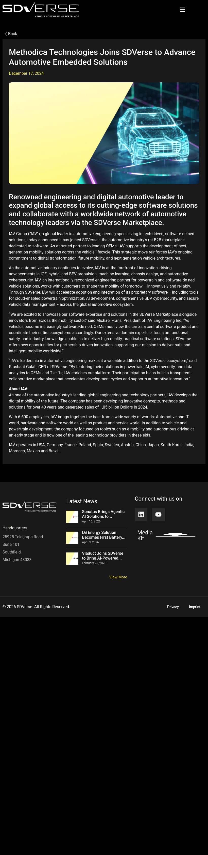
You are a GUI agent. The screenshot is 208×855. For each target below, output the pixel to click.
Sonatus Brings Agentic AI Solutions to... (103, 514)
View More (118, 577)
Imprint (194, 607)
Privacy (173, 607)
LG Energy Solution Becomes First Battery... (103, 535)
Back (11, 33)
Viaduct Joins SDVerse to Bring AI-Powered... (102, 556)
